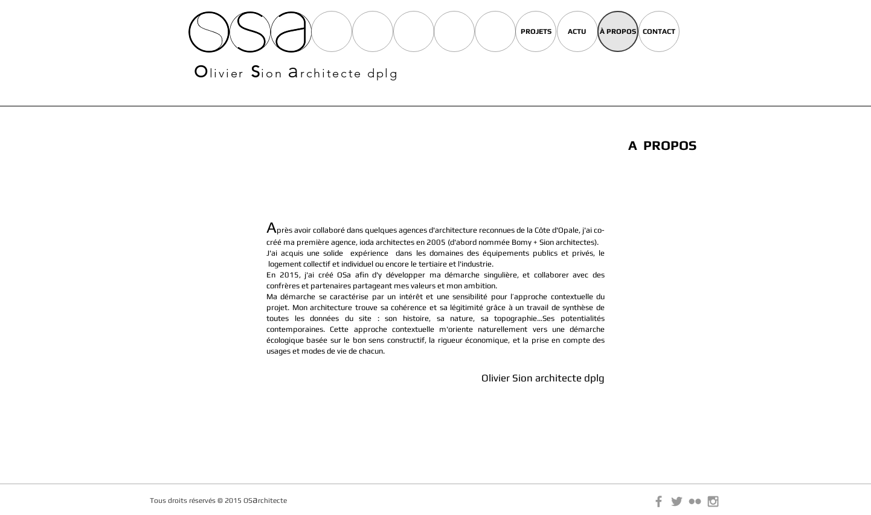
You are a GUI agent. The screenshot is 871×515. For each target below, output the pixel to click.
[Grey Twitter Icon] (676, 501)
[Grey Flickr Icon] (694, 501)
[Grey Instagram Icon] (713, 501)
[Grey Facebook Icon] (658, 501)
